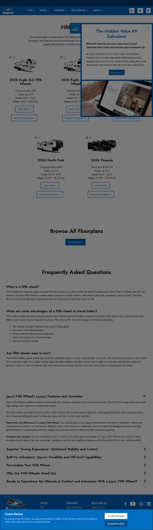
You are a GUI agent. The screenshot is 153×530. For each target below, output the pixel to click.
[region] (76, 519)
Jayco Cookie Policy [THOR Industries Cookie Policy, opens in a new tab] (60, 521)
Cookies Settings (116, 516)
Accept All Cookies (116, 523)
